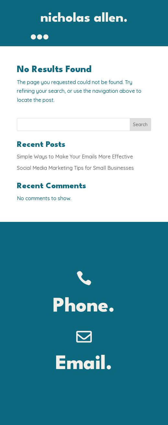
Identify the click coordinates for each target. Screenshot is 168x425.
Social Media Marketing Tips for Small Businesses (75, 168)
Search (140, 124)
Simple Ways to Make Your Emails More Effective (75, 156)
